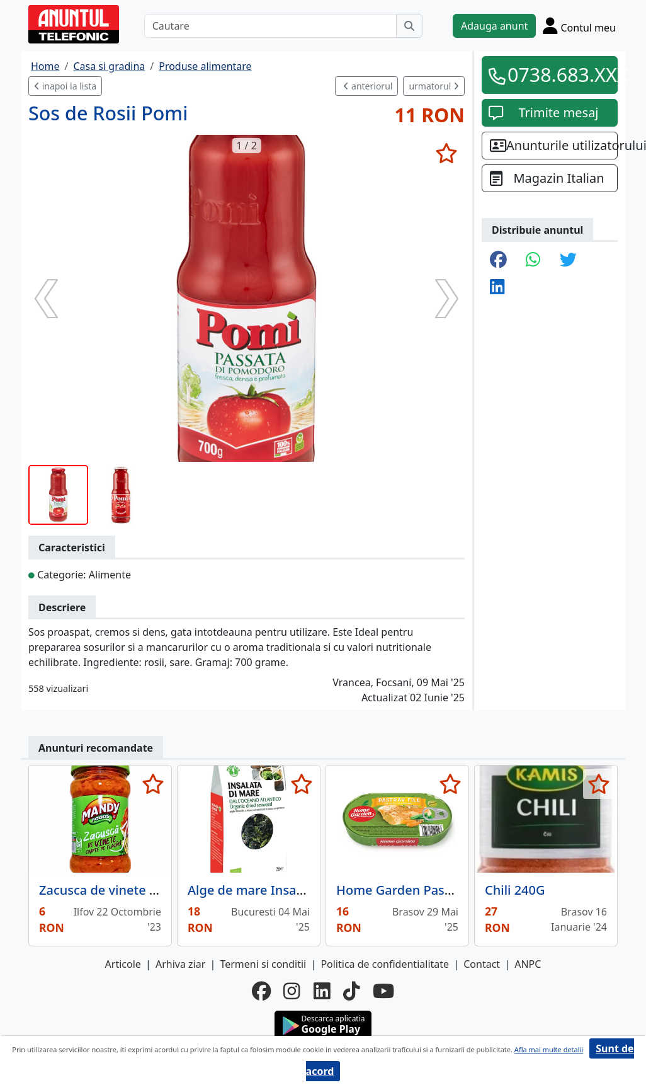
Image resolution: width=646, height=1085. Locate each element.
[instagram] (291, 991)
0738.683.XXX (558, 74)
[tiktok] (351, 991)
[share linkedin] (497, 287)
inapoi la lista (65, 86)
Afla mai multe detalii (548, 1049)
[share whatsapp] (533, 260)
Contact (481, 964)
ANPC (527, 964)
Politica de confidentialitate (384, 964)
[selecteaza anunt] (446, 153)
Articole (123, 964)
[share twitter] (568, 260)
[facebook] (261, 991)
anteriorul (367, 86)
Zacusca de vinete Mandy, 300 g (134, 889)
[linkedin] (322, 991)
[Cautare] (270, 26)
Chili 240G (515, 889)
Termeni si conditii (263, 964)
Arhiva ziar (180, 964)
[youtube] (383, 991)
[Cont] (579, 25)
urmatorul (434, 86)
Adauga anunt (494, 26)
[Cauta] (409, 26)
